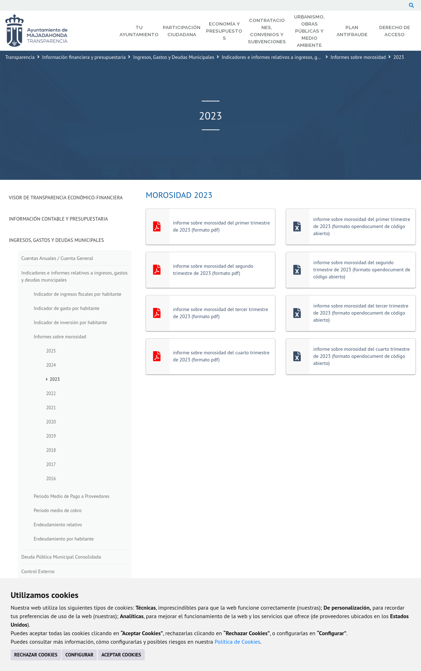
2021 (51, 407)
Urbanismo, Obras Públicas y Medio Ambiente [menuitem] (309, 31)
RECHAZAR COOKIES (35, 654)
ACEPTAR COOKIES (121, 654)
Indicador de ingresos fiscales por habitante (77, 294)
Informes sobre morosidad (358, 57)
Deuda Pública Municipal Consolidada (61, 557)
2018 (51, 450)
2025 (51, 351)
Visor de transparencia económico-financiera (66, 197)
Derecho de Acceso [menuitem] (394, 30)
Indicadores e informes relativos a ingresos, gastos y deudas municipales (298, 57)
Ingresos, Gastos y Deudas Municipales (173, 57)
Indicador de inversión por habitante (70, 322)
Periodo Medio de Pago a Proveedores (72, 496)
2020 (51, 422)
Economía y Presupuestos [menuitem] (224, 31)
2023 (55, 379)
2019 (51, 436)
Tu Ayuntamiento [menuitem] (139, 30)
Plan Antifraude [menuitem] (352, 30)
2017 (51, 464)
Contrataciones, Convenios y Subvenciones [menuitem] (267, 30)
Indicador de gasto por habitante (66, 308)
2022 (51, 393)
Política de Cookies (237, 641)
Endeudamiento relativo (58, 524)
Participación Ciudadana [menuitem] (181, 30)
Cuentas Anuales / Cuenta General (57, 258)
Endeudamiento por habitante (64, 539)
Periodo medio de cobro (58, 510)
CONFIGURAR (79, 654)
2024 (51, 365)
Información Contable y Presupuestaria (58, 219)
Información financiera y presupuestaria (84, 57)
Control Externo (38, 571)
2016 (51, 478)
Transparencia (20, 57)
